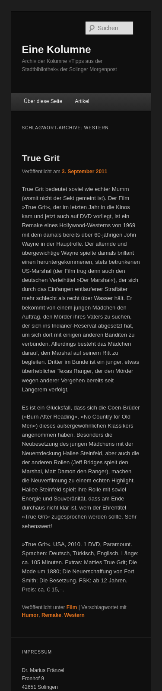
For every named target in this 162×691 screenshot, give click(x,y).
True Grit (41, 158)
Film (72, 607)
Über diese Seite (43, 101)
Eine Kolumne (56, 49)
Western (74, 615)
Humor (30, 615)
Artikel (82, 101)
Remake (51, 615)
